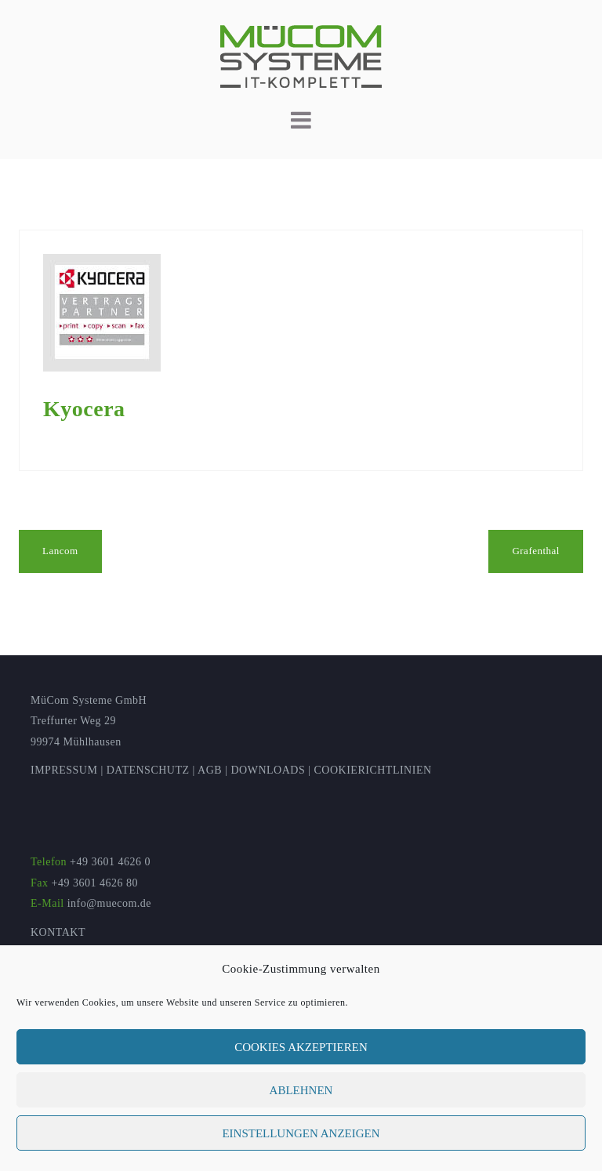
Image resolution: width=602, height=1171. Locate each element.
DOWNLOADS (267, 770)
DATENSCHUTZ (148, 770)
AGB (210, 770)
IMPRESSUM (64, 770)
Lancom (60, 550)
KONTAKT (58, 932)
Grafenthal (536, 550)
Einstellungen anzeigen (300, 1133)
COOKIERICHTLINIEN (373, 770)
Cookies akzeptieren (301, 1047)
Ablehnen (301, 1090)
